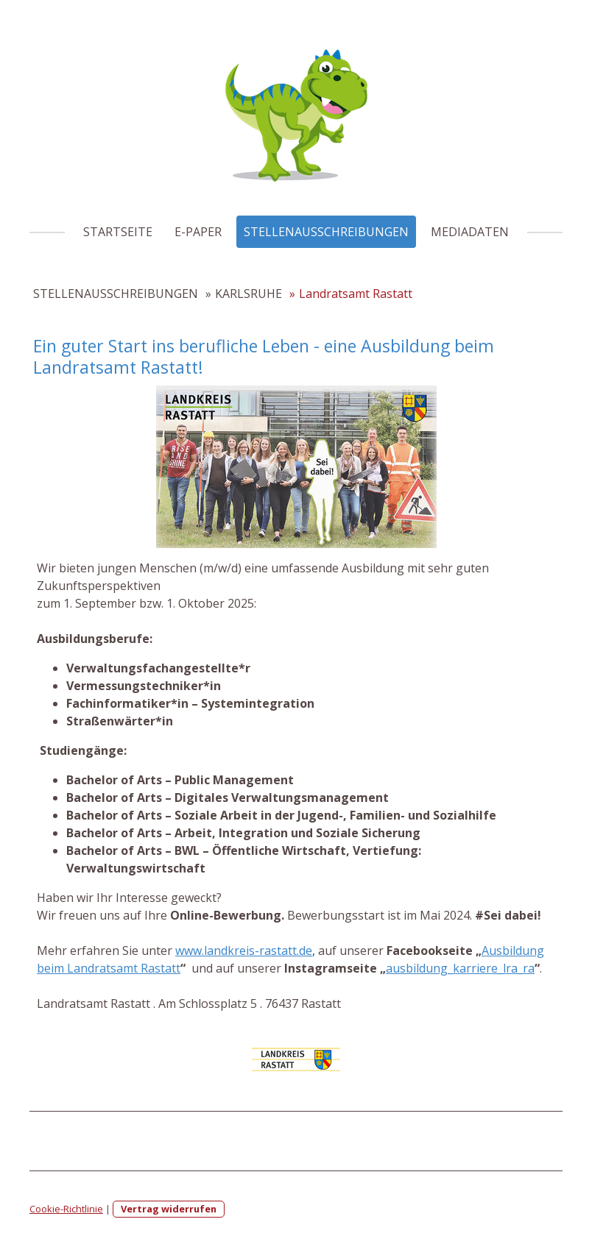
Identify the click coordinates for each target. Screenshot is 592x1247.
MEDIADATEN (470, 232)
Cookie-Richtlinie (66, 1208)
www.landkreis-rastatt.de (243, 950)
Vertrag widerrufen (168, 1208)
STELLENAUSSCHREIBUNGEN (326, 232)
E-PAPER (198, 232)
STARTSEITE (117, 232)
